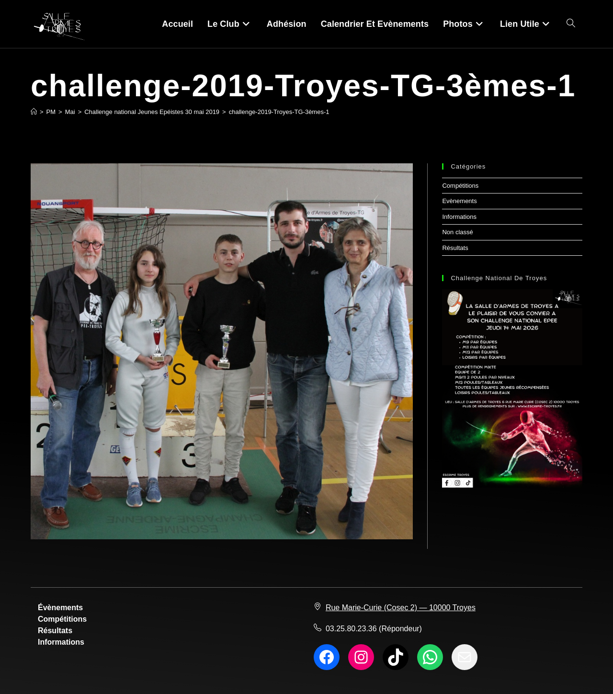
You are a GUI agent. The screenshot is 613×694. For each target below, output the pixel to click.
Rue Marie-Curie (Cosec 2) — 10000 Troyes (401, 607)
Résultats (455, 247)
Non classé (457, 232)
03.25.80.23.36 (351, 629)
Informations (459, 216)
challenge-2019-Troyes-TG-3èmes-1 (279, 111)
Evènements (459, 201)
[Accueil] (34, 111)
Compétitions (460, 185)
